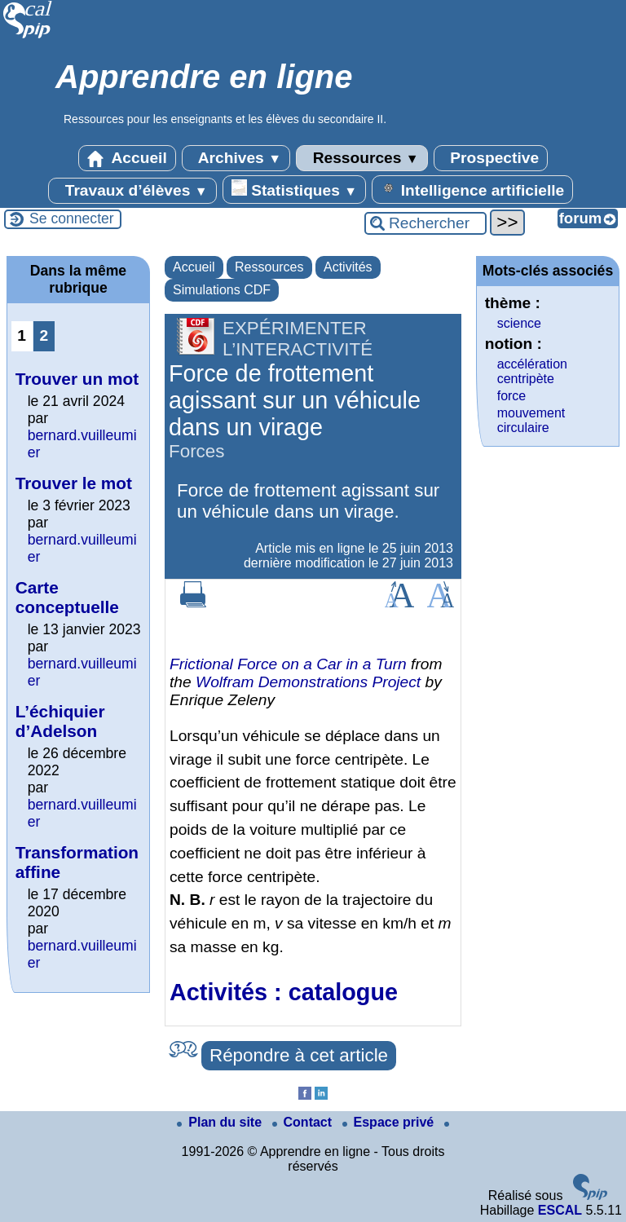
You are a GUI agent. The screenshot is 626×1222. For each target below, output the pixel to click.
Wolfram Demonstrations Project (308, 681)
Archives (236, 158)
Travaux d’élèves (132, 191)
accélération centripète (532, 371)
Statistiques (294, 189)
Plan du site (221, 1122)
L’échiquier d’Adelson (60, 721)
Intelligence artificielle (472, 189)
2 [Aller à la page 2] (43, 335)
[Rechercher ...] (425, 223)
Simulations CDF (222, 290)
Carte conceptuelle (67, 597)
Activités (348, 267)
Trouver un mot (77, 378)
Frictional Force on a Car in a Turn (288, 664)
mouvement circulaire (531, 420)
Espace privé (390, 1122)
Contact (304, 1122)
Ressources (361, 158)
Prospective (491, 158)
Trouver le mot (73, 483)
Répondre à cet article (298, 1055)
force (512, 396)
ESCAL (560, 1210)
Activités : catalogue (284, 992)
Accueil (127, 158)
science (519, 323)
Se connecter (71, 218)
